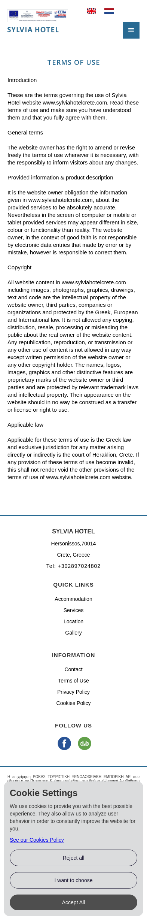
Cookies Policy (73, 703)
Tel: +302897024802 (73, 566)
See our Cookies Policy (37, 840)
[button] (131, 30)
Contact (73, 669)
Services (74, 610)
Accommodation (73, 599)
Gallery (73, 633)
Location (73, 621)
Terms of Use (73, 681)
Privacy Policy (73, 692)
